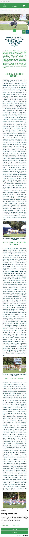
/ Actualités (6, 10)
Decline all (14, 532)
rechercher (14, 5)
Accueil (4, 5)
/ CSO (10, 10)
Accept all (14, 529)
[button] (14, 5)
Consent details (4, 525)
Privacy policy (16, 525)
